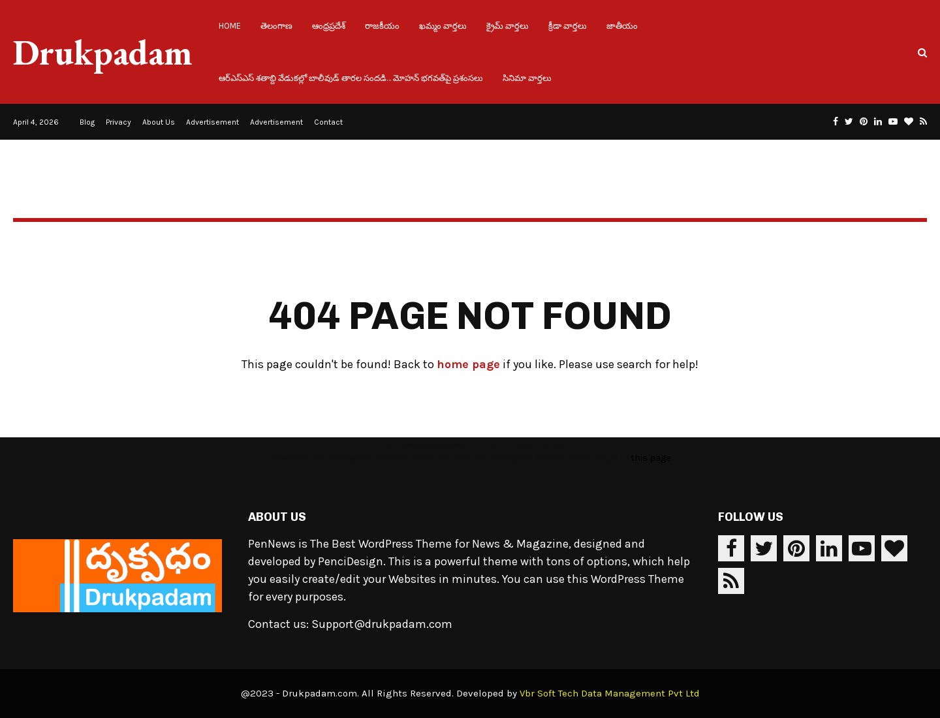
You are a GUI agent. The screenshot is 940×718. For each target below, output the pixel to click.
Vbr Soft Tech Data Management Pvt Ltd (610, 693)
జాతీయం (622, 26)
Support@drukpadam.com (381, 624)
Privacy (118, 122)
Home (230, 26)
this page (650, 457)
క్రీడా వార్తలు (567, 26)
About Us (158, 122)
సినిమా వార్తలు (527, 78)
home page (468, 364)
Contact (328, 122)
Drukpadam (103, 52)
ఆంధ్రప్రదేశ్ (328, 26)
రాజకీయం (382, 26)
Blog (87, 122)
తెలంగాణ (276, 26)
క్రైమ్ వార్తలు (507, 26)
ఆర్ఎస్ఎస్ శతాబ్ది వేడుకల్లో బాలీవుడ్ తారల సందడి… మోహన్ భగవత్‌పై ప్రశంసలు (351, 78)
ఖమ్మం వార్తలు (443, 26)
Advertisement (212, 122)
